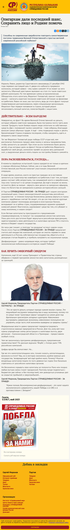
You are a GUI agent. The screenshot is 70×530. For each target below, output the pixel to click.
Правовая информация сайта (58, 522)
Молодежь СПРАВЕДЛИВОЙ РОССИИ (12, 505)
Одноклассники (8, 488)
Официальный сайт (9, 476)
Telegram (6, 480)
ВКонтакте (6, 486)
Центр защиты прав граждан (13, 502)
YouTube (32, 484)
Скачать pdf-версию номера (13, 456)
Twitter (5, 484)
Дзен (4, 482)
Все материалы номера (12, 452)
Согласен (35, 527)
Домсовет (6, 512)
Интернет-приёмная (10, 478)
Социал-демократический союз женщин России (13, 509)
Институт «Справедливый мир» (14, 500)
